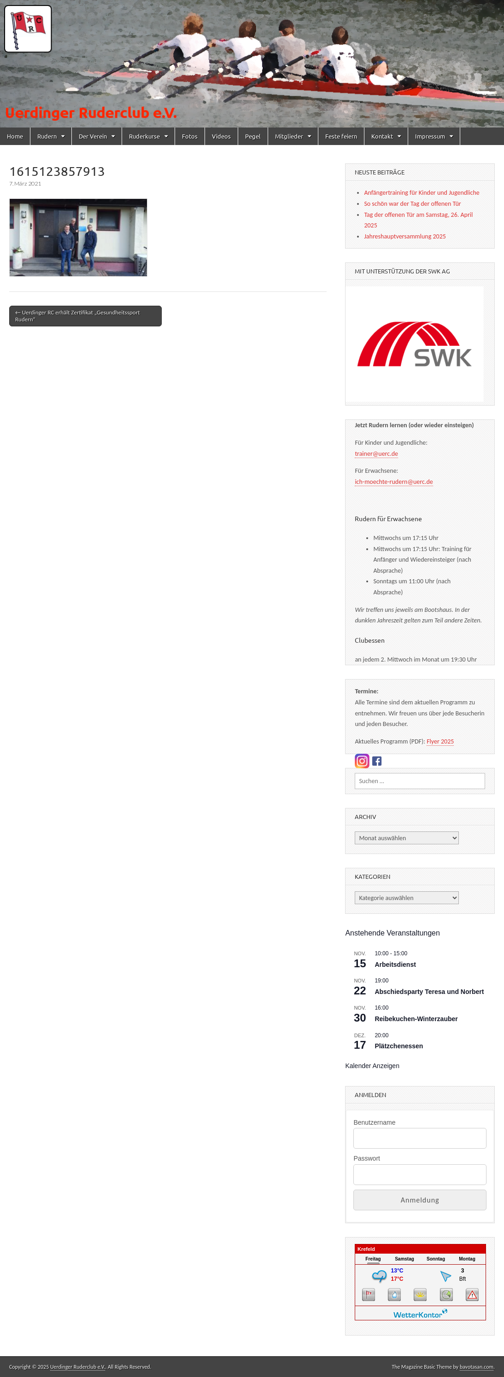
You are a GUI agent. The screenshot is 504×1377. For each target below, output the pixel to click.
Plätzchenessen (399, 1046)
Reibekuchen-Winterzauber (416, 1019)
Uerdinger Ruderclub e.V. (77, 1367)
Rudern (47, 136)
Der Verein (93, 136)
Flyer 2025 (440, 741)
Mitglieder (289, 136)
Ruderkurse (144, 136)
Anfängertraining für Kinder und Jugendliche (421, 193)
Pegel (253, 136)
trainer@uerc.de (376, 454)
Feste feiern (341, 136)
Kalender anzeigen (372, 1065)
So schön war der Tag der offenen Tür (412, 204)
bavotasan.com (476, 1367)
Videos (221, 136)
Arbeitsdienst (395, 964)
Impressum (430, 136)
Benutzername (374, 1122)
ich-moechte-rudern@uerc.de (394, 482)
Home (15, 136)
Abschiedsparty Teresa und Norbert (429, 991)
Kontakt (382, 136)
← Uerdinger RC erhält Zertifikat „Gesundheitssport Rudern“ (77, 316)
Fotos (190, 136)
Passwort (366, 1158)
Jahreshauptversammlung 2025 (404, 236)
